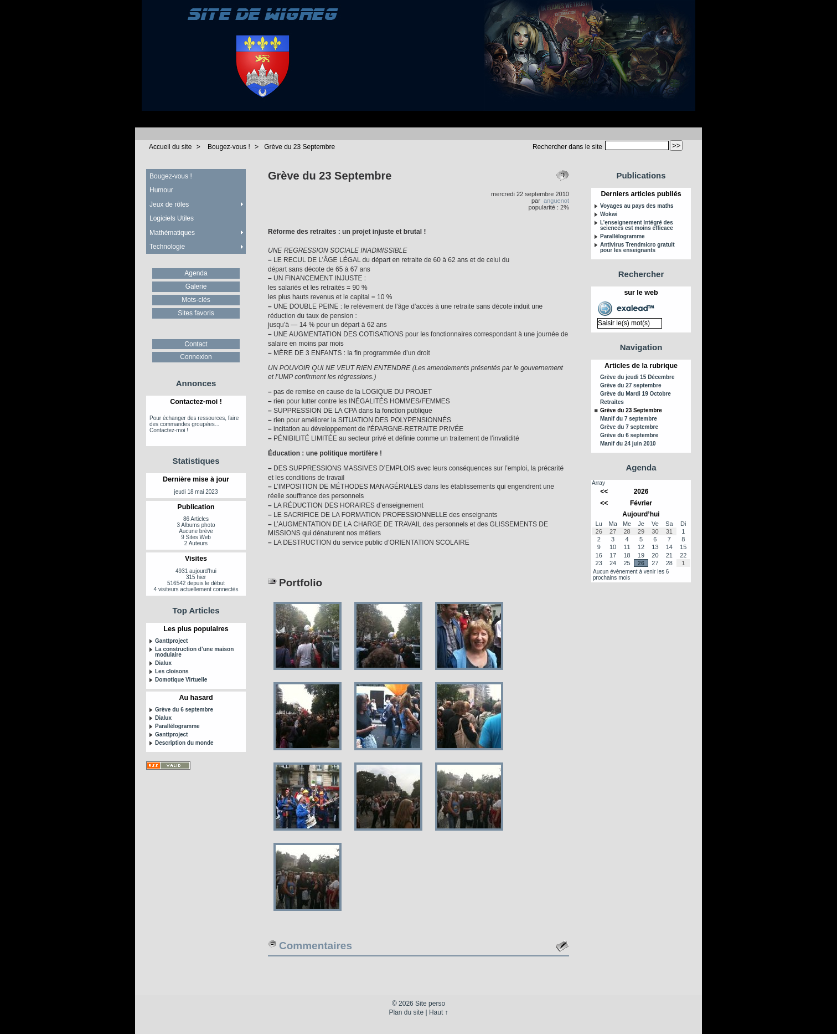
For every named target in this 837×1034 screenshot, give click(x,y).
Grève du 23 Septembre (299, 147)
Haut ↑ (438, 1012)
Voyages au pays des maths (637, 206)
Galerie (196, 286)
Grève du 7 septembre (629, 427)
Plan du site (406, 1012)
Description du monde (184, 743)
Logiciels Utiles (171, 218)
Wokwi (608, 214)
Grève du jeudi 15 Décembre (637, 377)
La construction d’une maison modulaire (194, 652)
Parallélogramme (177, 726)
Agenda (195, 273)
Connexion (195, 357)
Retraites (612, 402)
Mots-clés (196, 300)
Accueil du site (170, 147)
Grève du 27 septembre (631, 385)
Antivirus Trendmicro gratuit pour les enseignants (637, 247)
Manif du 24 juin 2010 (628, 444)
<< (604, 491)
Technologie (167, 246)
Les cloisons (172, 671)
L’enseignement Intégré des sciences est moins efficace (636, 225)
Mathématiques (172, 233)
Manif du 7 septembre (628, 419)
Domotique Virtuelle (181, 680)
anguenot (556, 200)
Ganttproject (171, 641)
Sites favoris (196, 313)
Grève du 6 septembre (184, 710)
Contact (195, 344)
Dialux (163, 663)
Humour (161, 190)
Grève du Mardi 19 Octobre (635, 394)
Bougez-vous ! (229, 147)
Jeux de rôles (169, 204)
